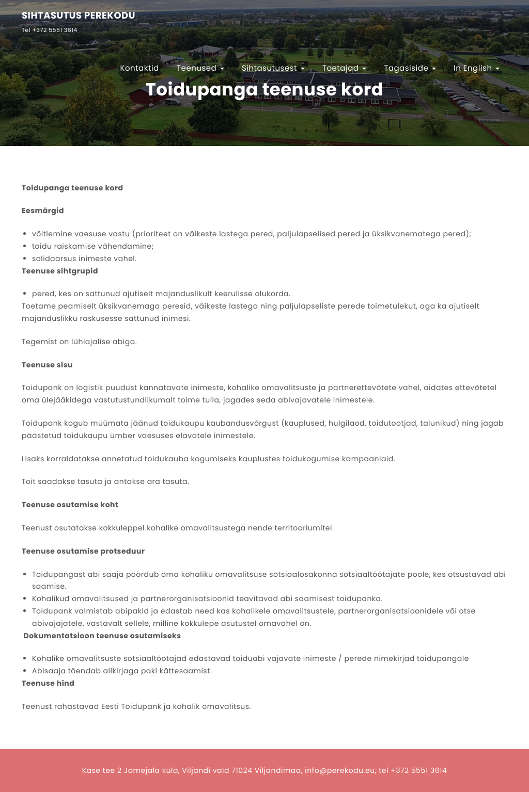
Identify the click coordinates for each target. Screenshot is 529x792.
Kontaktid (139, 68)
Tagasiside (410, 68)
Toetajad (344, 68)
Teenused (200, 68)
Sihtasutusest (273, 68)
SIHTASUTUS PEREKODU (78, 16)
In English (477, 68)
